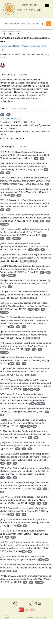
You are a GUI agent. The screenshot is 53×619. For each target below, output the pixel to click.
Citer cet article (19, 109)
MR (8, 114)
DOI (46, 170)
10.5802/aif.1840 (13, 119)
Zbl (2, 114)
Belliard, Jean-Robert (9, 46)
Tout (35, 24)
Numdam (4, 224)
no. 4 (11, 34)
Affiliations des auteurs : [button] (12, 138)
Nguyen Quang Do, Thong (34, 46)
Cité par (22, 146)
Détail (5, 109)
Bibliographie (8, 146)
